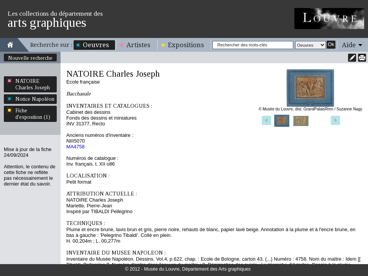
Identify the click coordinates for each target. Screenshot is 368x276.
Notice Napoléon (34, 99)
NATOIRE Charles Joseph (32, 84)
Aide (349, 45)
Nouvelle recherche (30, 58)
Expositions (186, 45)
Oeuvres (96, 45)
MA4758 (75, 147)
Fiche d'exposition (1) (32, 113)
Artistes (138, 45)
